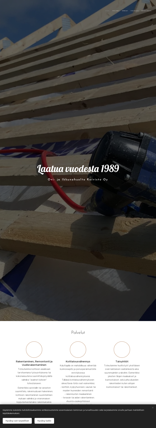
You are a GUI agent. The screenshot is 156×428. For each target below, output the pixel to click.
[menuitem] (141, 10)
